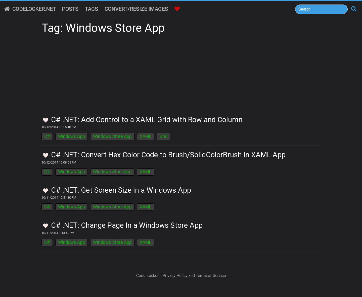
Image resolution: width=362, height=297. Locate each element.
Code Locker (147, 275)
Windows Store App (112, 136)
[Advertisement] (181, 78)
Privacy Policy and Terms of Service (194, 275)
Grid (163, 136)
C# (47, 136)
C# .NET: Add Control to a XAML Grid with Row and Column (147, 119)
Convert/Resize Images (136, 9)
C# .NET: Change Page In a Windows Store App (127, 225)
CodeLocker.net (30, 9)
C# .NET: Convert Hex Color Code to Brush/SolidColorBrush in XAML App (168, 155)
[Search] (321, 9)
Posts (70, 9)
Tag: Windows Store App (103, 28)
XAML (145, 136)
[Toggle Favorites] (45, 120)
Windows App (71, 136)
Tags (91, 9)
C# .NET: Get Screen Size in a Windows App (121, 190)
